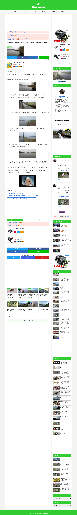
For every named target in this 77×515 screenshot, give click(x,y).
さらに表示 (64, 170)
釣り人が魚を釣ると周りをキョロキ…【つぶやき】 (16, 32)
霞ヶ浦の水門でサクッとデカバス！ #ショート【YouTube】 (18, 38)
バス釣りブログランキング (12, 39)
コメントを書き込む (27, 320)
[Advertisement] (28, 22)
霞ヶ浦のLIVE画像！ (11, 35)
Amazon (20, 66)
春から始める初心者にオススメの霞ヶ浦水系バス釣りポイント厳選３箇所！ (23, 195)
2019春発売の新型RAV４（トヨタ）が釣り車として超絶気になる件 (65, 332)
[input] (62, 64)
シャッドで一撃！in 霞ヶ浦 (65, 249)
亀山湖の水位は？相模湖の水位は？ (14, 34)
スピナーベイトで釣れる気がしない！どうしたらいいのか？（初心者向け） (65, 274)
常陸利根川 (9, 219)
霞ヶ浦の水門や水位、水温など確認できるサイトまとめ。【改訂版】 (21, 197)
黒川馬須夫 (62, 96)
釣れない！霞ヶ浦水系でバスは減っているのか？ (17, 191)
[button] (70, 63)
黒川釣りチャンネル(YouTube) (62, 128)
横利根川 (13, 219)
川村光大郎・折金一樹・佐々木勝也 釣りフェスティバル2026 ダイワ (66, 225)
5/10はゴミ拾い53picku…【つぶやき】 (14, 31)
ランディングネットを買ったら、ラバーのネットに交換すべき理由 (65, 323)
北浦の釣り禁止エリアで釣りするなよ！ (15, 193)
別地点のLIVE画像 (62, 81)
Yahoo (16, 66)
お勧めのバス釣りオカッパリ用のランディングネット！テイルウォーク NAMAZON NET (65, 306)
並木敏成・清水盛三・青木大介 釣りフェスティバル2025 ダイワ (66, 240)
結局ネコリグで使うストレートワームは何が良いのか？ (19, 198)
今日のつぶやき (62, 212)
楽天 (13, 66)
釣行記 (17, 219)
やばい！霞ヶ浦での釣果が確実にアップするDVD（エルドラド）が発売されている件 (65, 279)
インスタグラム (62, 124)
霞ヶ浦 (21, 219)
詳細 (68, 216)
